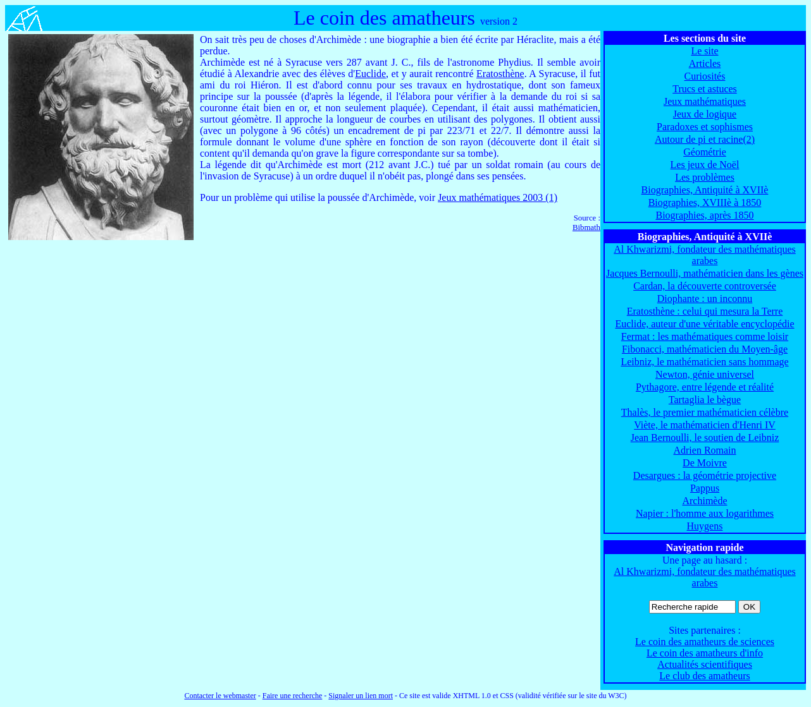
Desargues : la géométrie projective (704, 475)
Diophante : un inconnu (705, 298)
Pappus (704, 488)
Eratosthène (500, 73)
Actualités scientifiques (704, 664)
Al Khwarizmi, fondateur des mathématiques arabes (704, 255)
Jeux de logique (704, 114)
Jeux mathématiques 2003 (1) (497, 197)
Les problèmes (704, 177)
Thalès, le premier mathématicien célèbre (704, 412)
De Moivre (705, 462)
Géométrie (704, 152)
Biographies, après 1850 (704, 215)
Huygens (705, 526)
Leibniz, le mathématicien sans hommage (704, 361)
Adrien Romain (704, 450)
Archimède (704, 500)
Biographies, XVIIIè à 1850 (705, 202)
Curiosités (705, 76)
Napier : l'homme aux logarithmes (705, 513)
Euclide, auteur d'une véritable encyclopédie (704, 323)
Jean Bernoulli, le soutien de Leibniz (705, 437)
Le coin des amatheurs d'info (705, 653)
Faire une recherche (293, 695)
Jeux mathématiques (705, 101)
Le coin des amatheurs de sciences (704, 641)
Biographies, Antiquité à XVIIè (705, 189)
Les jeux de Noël (705, 164)
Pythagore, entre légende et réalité (705, 387)
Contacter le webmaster (220, 695)
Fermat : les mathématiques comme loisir (704, 336)
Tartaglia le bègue (705, 399)
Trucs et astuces (704, 88)
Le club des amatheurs (704, 675)
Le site (704, 50)
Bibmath (586, 227)
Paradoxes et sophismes (705, 126)
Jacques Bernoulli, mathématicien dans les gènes (704, 273)
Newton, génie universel (704, 374)
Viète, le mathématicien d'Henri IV (705, 425)
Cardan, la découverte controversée (704, 286)
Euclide (370, 73)
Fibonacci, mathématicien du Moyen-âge (705, 349)
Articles (705, 63)
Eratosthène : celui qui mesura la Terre (705, 311)
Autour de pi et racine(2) (705, 139)
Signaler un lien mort (360, 695)
